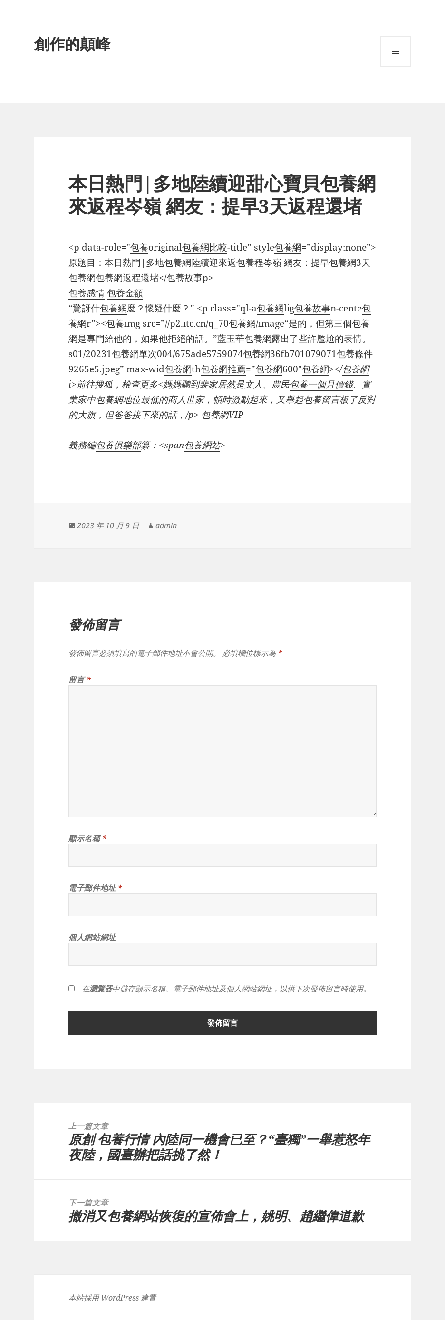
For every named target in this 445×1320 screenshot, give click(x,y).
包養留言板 (325, 399)
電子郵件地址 (95, 888)
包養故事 (184, 278)
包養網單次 (134, 354)
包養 (139, 247)
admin (166, 525)
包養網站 (202, 445)
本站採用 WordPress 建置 (112, 1297)
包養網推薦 (223, 369)
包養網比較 (204, 247)
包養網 (287, 247)
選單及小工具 (395, 66)
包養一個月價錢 (321, 384)
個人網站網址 (92, 937)
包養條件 (355, 354)
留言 (79, 679)
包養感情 (86, 293)
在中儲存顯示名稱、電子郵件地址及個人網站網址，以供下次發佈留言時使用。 (226, 988)
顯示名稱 (87, 838)
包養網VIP (222, 414)
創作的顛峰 (72, 43)
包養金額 (125, 293)
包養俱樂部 (118, 445)
